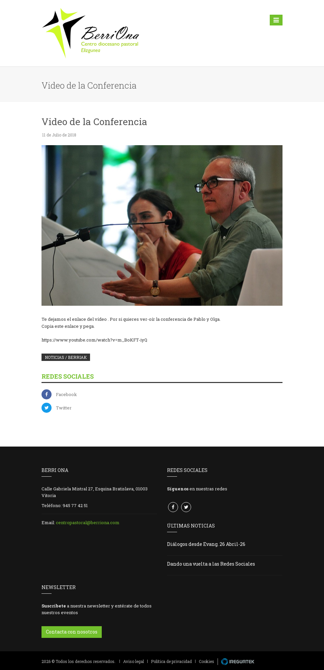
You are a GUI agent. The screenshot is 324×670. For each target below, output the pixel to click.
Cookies (206, 661)
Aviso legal (133, 661)
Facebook (66, 394)
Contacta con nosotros (71, 632)
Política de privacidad (171, 661)
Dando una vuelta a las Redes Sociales (211, 564)
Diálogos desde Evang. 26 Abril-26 (206, 544)
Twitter (64, 408)
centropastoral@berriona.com (87, 522)
